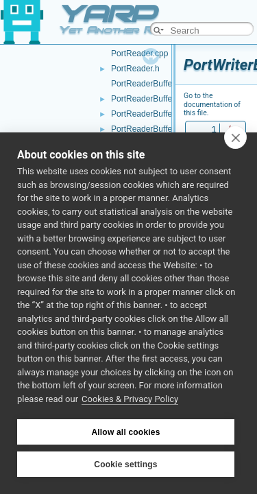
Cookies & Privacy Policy (130, 399)
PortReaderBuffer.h (146, 99)
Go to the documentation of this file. (212, 104)
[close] (235, 137)
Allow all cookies (125, 432)
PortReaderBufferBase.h (156, 129)
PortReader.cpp (139, 53)
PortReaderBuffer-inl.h (152, 84)
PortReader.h (135, 68)
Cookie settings (125, 464)
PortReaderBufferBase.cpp (160, 114)
